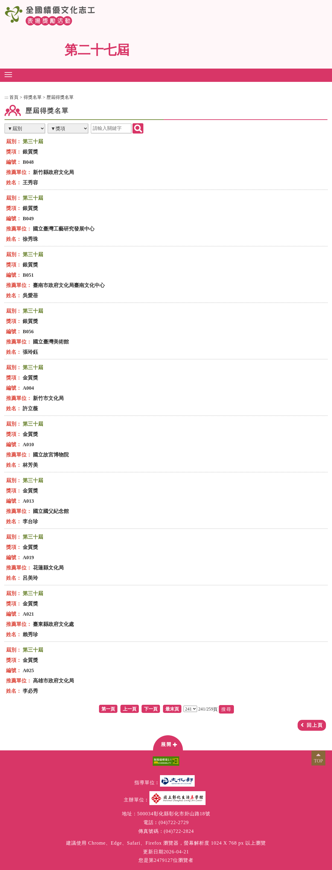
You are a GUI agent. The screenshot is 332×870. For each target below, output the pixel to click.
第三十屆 (33, 141)
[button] (8, 74)
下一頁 (151, 708)
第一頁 (108, 708)
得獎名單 (33, 97)
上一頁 (129, 708)
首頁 (13, 97)
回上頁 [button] (315, 725)
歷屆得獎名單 (60, 97)
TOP (318, 760)
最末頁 (172, 708)
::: (6, 97)
